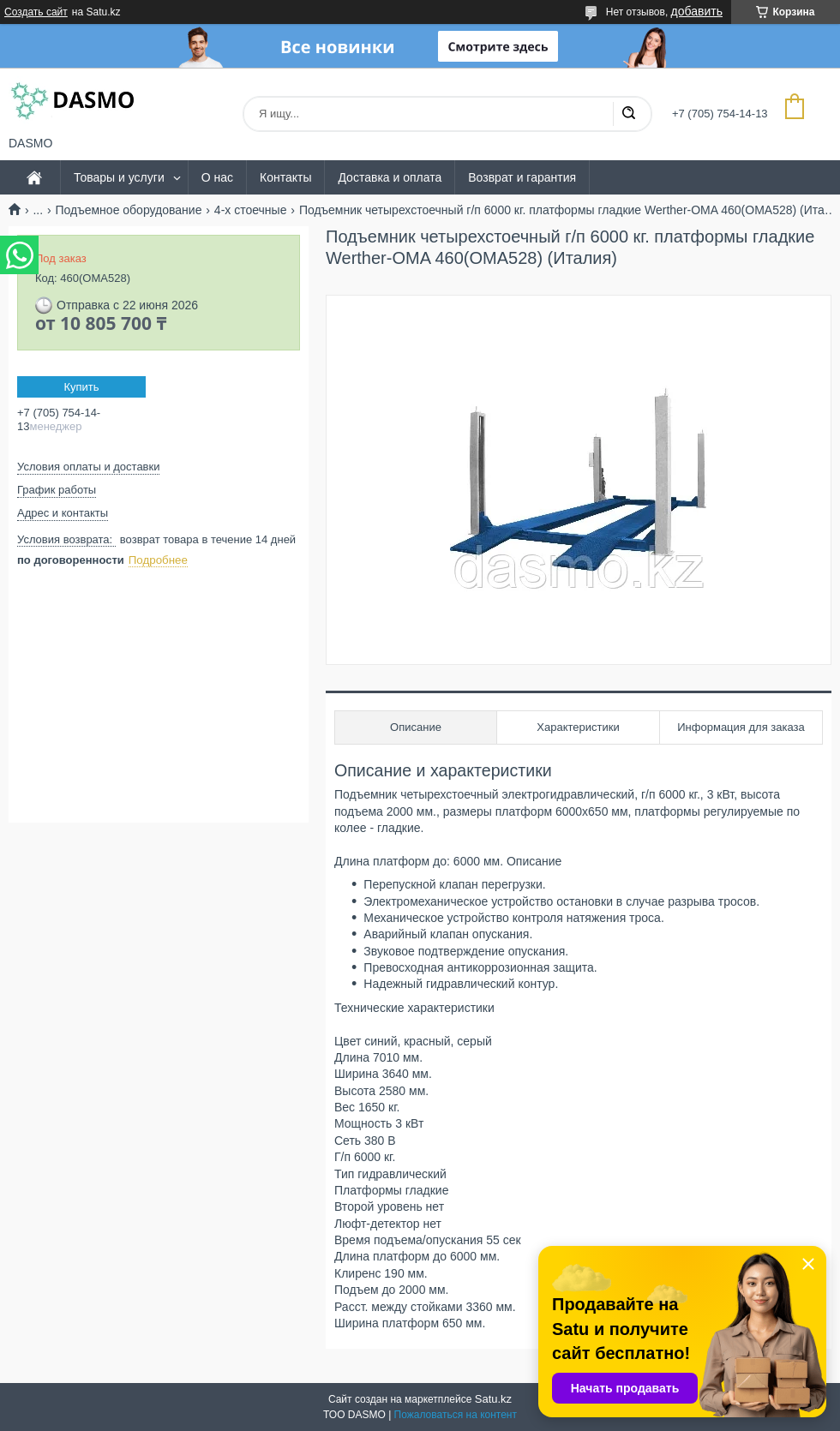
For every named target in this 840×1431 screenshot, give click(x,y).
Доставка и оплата (389, 177)
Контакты (285, 177)
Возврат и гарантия (522, 177)
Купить (81, 386)
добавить (697, 11)
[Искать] (628, 114)
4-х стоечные (250, 210)
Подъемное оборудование (129, 210)
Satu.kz (493, 1398)
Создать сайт (36, 12)
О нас (217, 177)
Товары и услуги (119, 177)
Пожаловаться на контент (455, 1415)
